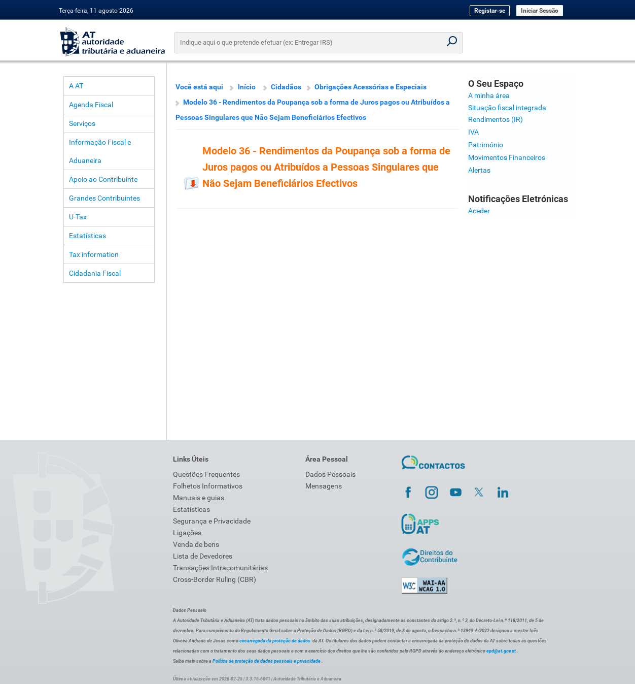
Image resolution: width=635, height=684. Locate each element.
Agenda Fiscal (91, 105)
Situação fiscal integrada (507, 108)
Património (485, 145)
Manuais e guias (198, 498)
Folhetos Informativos (207, 486)
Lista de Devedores (202, 556)
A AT (76, 86)
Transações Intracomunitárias (220, 568)
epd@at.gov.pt (501, 651)
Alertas (479, 170)
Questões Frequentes (206, 474)
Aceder (479, 211)
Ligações (187, 533)
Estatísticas (87, 236)
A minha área (489, 95)
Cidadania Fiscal (95, 273)
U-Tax (78, 217)
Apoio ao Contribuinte (103, 179)
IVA (473, 132)
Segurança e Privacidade (212, 521)
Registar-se (489, 10)
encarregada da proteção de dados (274, 640)
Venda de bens (196, 544)
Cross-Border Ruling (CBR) (214, 579)
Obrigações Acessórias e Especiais (370, 87)
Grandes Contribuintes (104, 198)
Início (247, 87)
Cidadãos (286, 87)
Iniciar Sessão (539, 10)
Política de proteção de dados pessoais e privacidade (267, 661)
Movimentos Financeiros (506, 157)
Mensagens (323, 486)
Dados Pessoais (330, 474)
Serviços (82, 123)
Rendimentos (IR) (495, 119)
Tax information (94, 254)
